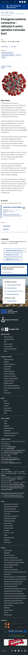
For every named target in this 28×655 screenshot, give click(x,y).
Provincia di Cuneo (8, 610)
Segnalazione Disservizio (10, 518)
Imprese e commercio (9, 381)
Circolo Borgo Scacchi (9, 555)
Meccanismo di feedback (10, 509)
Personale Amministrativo (10, 349)
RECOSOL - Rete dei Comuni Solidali (13, 560)
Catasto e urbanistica (9, 371)
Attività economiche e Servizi (11, 433)
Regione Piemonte (8, 605)
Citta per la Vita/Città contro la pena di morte (15, 579)
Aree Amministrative (9, 339)
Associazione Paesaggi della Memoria (13, 591)
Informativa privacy (8, 528)
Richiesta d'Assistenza (9, 521)
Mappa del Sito (7, 542)
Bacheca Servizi (8, 523)
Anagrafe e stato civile (9, 364)
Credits (5, 535)
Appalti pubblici (7, 366)
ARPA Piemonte (8, 615)
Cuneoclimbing (7, 574)
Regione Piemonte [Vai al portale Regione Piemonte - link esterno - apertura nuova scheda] (5, 1)
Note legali (6, 530)
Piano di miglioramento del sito (11, 511)
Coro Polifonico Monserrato (10, 586)
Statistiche (6, 540)
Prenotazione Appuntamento (11, 516)
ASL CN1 (6, 612)
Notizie (5, 401)
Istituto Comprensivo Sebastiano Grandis (14, 603)
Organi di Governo (8, 337)
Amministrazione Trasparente (11, 504)
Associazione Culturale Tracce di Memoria (14, 593)
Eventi (5, 421)
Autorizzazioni (7, 369)
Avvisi (5, 413)
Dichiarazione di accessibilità (11, 506)
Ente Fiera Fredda (8, 567)
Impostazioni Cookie (9, 533)
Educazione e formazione (10, 376)
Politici (5, 351)
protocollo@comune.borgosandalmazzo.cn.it (12, 216)
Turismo (6, 390)
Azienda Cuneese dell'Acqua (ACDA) (12, 584)
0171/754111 (11, 211)
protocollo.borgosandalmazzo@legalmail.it (14, 450)
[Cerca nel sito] (24, 6)
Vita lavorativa (7, 393)
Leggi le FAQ (7, 513)
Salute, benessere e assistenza (11, 385)
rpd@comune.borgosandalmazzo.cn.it (13, 495)
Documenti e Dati (8, 344)
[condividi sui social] (4, 46)
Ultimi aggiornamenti (9, 537)
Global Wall (7, 553)
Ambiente (6, 362)
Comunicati (6, 403)
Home (2, 12)
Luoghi (5, 423)
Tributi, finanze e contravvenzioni (12, 388)
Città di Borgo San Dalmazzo (15, 6)
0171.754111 (6, 443)
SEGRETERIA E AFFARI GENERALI (12, 207)
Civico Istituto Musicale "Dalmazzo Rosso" (14, 562)
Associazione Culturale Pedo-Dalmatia (13, 581)
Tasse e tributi (7, 408)
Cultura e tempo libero (9, 373)
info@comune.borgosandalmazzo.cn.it (11, 214)
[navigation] (3, 6)
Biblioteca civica (8, 410)
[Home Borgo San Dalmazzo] (13, 6)
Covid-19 (11, 12)
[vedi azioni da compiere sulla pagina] (12, 46)
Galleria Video (7, 430)
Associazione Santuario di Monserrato (13, 600)
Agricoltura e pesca (8, 359)
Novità (6, 12)
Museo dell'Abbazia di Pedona (11, 565)
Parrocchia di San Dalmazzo (11, 569)
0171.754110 (6, 445)
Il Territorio (6, 426)
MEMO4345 (7, 607)
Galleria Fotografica (8, 428)
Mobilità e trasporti (8, 383)
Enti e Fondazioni (8, 346)
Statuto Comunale (8, 525)
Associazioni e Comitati (9, 435)
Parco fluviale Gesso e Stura (11, 557)
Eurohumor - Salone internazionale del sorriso (15, 572)
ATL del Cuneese (8, 550)
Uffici (5, 341)
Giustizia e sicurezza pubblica (11, 378)
